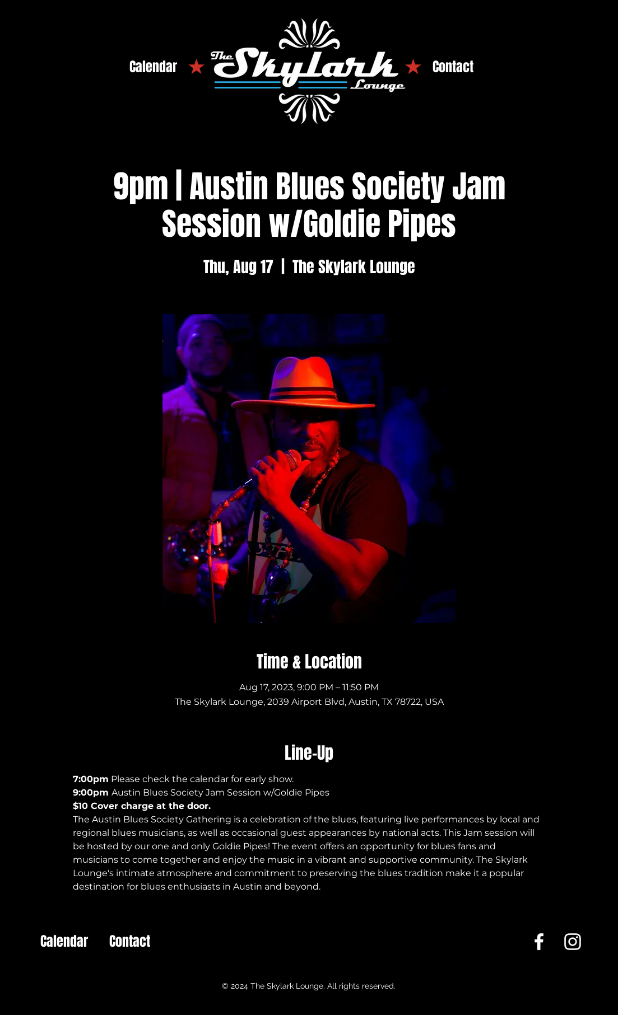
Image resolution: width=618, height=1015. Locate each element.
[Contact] (452, 67)
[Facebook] (539, 941)
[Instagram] (572, 941)
